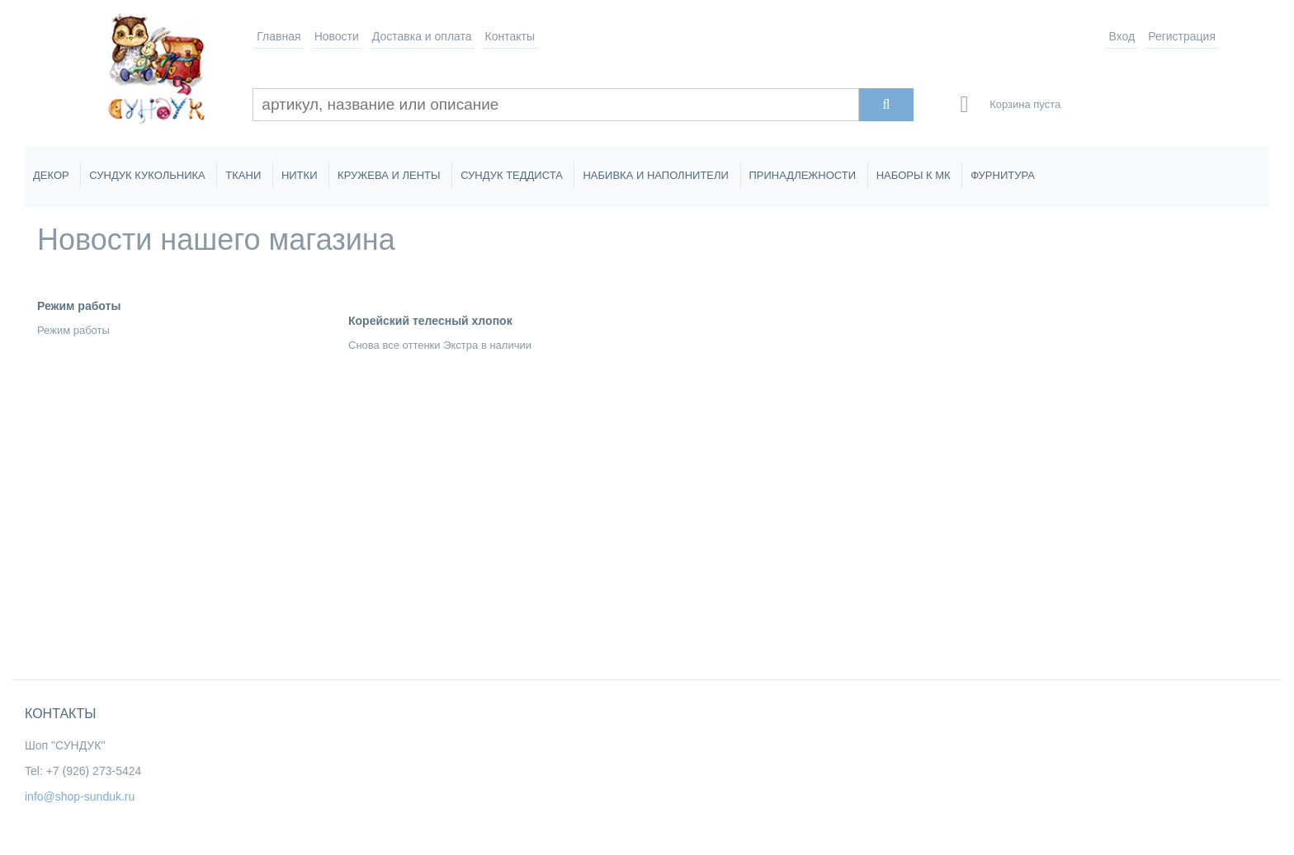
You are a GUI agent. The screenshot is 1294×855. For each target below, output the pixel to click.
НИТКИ (299, 175)
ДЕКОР (51, 175)
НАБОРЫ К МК (913, 175)
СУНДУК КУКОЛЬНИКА (147, 175)
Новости (336, 36)
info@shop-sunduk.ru (80, 796)
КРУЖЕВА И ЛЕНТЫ (389, 175)
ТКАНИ (243, 175)
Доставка (422, 36)
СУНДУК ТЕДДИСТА (511, 175)
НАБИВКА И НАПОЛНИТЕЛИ (655, 175)
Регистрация (1182, 36)
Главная (278, 36)
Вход (1121, 36)
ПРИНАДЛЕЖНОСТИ (803, 175)
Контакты (510, 36)
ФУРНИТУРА (1002, 175)
